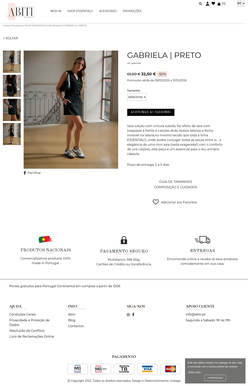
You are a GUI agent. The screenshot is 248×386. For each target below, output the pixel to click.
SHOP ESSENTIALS (80, 11)
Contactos (76, 326)
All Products (56, 25)
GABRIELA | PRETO (76, 25)
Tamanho (133, 90)
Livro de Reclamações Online (31, 336)
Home (6, 25)
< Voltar (10, 38)
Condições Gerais (22, 314)
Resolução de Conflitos (26, 331)
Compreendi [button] (215, 378)
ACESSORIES (108, 11)
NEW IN (55, 11)
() (221, 3)
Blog (71, 320)
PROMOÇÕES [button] (132, 11)
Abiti (71, 314)
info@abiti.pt (196, 314)
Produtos (17, 25)
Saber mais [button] (194, 372)
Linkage (175, 381)
